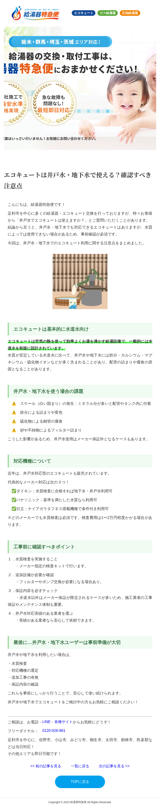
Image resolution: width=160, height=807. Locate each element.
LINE (46, 722)
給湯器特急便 (78, 802)
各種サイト (64, 722)
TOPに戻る (80, 782)
